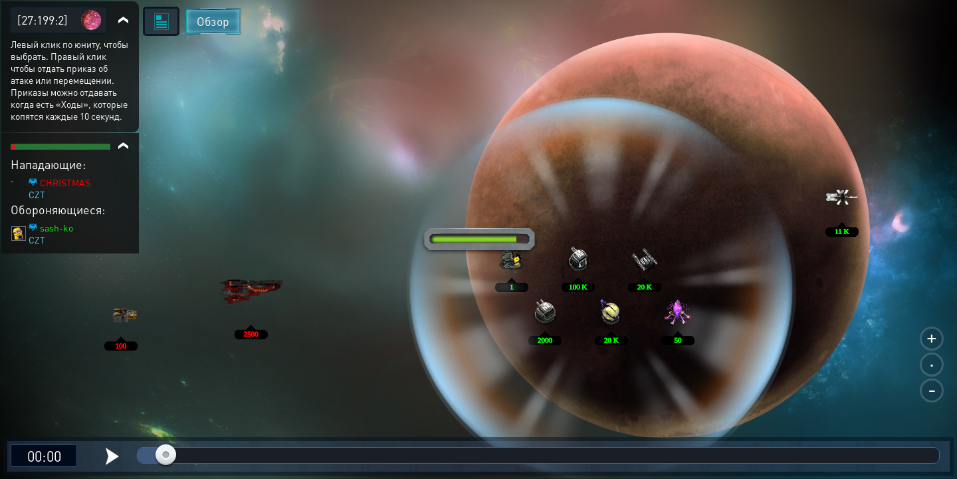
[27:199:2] (42, 19)
